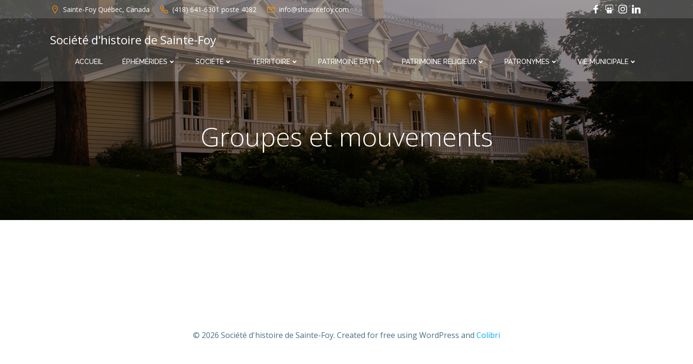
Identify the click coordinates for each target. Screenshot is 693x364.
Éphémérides (149, 61)
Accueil (89, 61)
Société (213, 61)
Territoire (275, 61)
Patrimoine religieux (443, 61)
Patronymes (531, 61)
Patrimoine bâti (350, 61)
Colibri (488, 335)
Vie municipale (607, 61)
